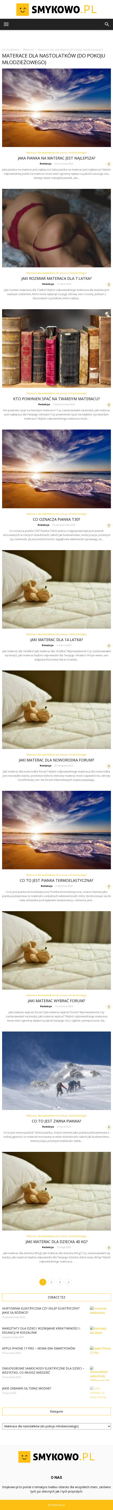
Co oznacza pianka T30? (56, 519)
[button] (107, 24)
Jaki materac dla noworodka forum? (56, 759)
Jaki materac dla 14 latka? (56, 639)
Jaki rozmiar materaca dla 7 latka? (56, 278)
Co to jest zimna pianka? (56, 1121)
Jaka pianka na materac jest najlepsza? (56, 158)
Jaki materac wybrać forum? (56, 1000)
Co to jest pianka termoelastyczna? (56, 880)
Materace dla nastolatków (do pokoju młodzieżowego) (56, 152)
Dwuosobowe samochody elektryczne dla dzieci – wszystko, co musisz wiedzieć (43, 1370)
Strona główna (10, 49)
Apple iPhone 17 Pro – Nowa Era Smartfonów (38, 1348)
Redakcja (45, 163)
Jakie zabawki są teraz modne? (26, 1388)
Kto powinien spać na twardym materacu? (56, 398)
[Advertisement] (56, 37)
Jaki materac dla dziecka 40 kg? (57, 1241)
